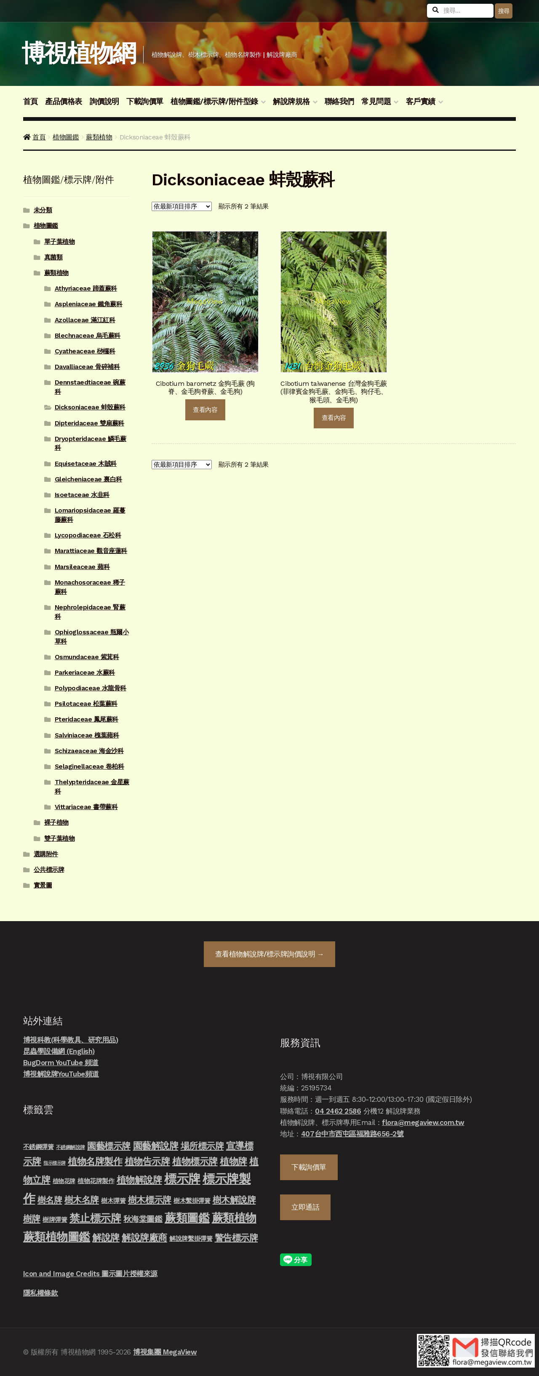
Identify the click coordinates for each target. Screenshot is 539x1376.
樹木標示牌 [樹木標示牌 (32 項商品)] (149, 1200)
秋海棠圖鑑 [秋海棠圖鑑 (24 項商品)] (143, 1219)
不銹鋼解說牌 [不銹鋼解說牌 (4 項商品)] (70, 1147)
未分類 (43, 210)
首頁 (30, 101)
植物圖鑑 (66, 137)
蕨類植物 (99, 137)
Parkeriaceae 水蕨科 (85, 672)
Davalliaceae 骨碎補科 (87, 367)
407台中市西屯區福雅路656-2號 (352, 1134)
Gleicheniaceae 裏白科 (88, 479)
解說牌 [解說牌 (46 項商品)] (106, 1237)
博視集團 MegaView (165, 1352)
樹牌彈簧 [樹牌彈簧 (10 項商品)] (55, 1220)
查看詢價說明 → (269, 954)
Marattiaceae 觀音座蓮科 (91, 551)
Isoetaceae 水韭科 (82, 495)
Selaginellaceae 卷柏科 (89, 766)
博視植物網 (78, 53)
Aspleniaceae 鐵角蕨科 (89, 304)
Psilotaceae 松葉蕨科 (86, 704)
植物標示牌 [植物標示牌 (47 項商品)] (195, 1161)
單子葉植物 (59, 242)
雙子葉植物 (59, 838)
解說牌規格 (291, 101)
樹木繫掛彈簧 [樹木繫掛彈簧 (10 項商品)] (191, 1201)
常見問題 (376, 101)
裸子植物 (56, 822)
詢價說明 (104, 101)
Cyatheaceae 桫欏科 (85, 351)
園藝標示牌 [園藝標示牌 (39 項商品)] (109, 1146)
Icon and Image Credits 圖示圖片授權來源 (90, 1273)
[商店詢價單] (182, 206)
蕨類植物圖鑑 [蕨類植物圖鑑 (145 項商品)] (56, 1237)
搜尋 (504, 11)
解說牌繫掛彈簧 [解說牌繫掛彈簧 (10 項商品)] (190, 1238)
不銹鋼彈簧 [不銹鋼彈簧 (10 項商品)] (38, 1147)
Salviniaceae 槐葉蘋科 (87, 735)
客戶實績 (420, 101)
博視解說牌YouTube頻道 (61, 1074)
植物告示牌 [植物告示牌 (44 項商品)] (147, 1161)
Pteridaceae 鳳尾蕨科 (86, 719)
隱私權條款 (40, 1293)
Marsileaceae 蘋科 (82, 567)
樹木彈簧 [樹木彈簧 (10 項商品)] (113, 1201)
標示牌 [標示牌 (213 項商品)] (182, 1179)
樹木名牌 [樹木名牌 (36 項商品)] (81, 1199)
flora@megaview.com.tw (423, 1122)
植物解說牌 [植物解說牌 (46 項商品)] (139, 1179)
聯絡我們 (339, 101)
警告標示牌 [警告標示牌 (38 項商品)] (236, 1237)
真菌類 (53, 257)
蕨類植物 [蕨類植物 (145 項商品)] (234, 1218)
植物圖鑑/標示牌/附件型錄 (214, 101)
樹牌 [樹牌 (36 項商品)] (31, 1218)
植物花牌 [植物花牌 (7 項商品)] (64, 1181)
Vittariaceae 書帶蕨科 (86, 807)
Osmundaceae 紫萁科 (87, 657)
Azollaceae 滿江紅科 (85, 320)
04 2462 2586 (338, 1111)
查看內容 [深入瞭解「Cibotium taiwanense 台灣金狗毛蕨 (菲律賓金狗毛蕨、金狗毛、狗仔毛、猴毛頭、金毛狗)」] (334, 418)
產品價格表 (63, 101)
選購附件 (46, 854)
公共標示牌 (49, 870)
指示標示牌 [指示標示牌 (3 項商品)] (54, 1163)
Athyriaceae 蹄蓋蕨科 (86, 288)
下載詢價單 (144, 101)
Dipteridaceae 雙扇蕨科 (89, 423)
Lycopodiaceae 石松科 (88, 535)
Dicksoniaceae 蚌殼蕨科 (90, 407)
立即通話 (305, 1207)
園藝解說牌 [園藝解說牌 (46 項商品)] (156, 1145)
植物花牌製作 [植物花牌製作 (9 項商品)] (95, 1181)
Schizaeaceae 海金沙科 (89, 751)
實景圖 (43, 885)
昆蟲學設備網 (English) (59, 1051)
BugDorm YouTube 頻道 (61, 1062)
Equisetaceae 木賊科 (86, 464)
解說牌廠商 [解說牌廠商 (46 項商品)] (144, 1237)
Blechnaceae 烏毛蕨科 (87, 335)
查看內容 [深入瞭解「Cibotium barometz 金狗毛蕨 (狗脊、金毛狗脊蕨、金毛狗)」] (205, 410)
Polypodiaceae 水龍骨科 (90, 688)
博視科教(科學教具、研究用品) (70, 1040)
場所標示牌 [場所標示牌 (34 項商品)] (202, 1146)
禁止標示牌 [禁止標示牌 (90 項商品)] (95, 1218)
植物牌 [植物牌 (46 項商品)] (233, 1161)
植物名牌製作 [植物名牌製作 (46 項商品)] (95, 1161)
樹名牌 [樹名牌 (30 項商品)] (49, 1200)
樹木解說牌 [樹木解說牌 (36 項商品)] (234, 1199)
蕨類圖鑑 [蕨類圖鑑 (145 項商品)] (187, 1218)
